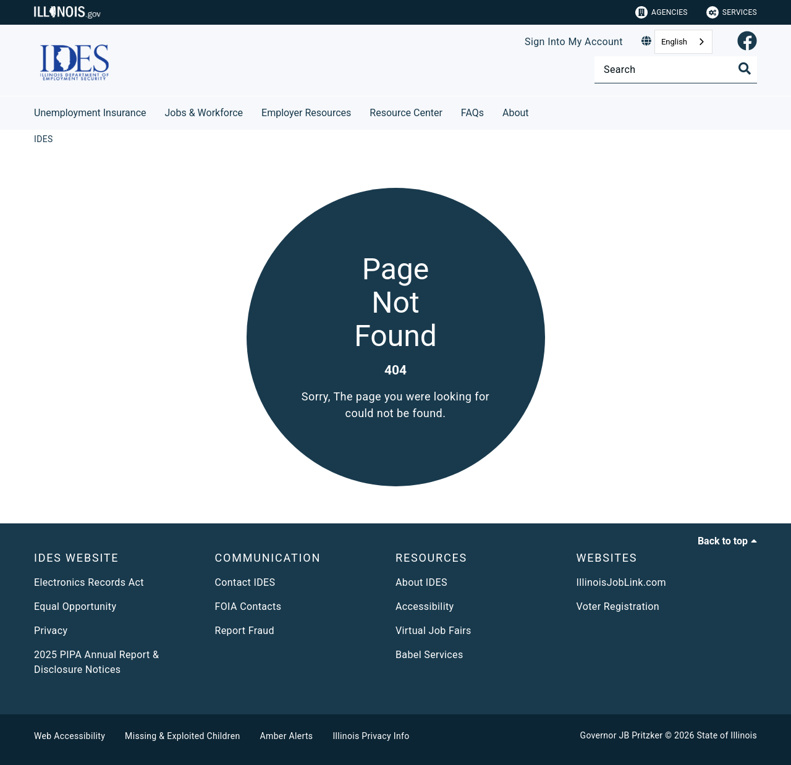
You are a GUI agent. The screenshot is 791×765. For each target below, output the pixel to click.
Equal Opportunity (75, 606)
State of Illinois (726, 735)
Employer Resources (306, 113)
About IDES (421, 582)
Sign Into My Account (574, 42)
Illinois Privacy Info (370, 736)
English (674, 41)
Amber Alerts (286, 736)
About (515, 113)
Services (731, 12)
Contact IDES (245, 582)
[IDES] (43, 139)
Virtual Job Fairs (434, 630)
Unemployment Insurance (90, 113)
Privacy (50, 630)
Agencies (661, 12)
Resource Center (406, 113)
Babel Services (429, 655)
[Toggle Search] (744, 68)
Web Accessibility (69, 736)
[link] (747, 42)
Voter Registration (618, 606)
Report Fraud (244, 630)
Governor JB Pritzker (621, 735)
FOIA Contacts (248, 606)
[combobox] (683, 42)
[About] (538, 110)
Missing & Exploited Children (182, 736)
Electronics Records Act (89, 582)
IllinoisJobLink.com (622, 582)
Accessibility (425, 606)
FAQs (472, 113)
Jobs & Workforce (204, 113)
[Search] (675, 69)
